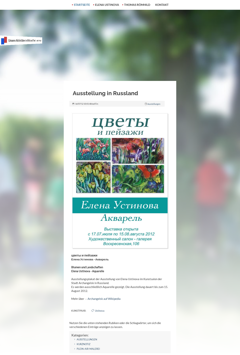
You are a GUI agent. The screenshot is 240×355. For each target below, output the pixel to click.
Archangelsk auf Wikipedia (104, 298)
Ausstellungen (153, 104)
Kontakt (162, 4)
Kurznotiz (83, 344)
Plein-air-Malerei (88, 348)
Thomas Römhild (137, 4)
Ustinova (99, 310)
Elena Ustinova (107, 4)
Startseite (82, 4)
